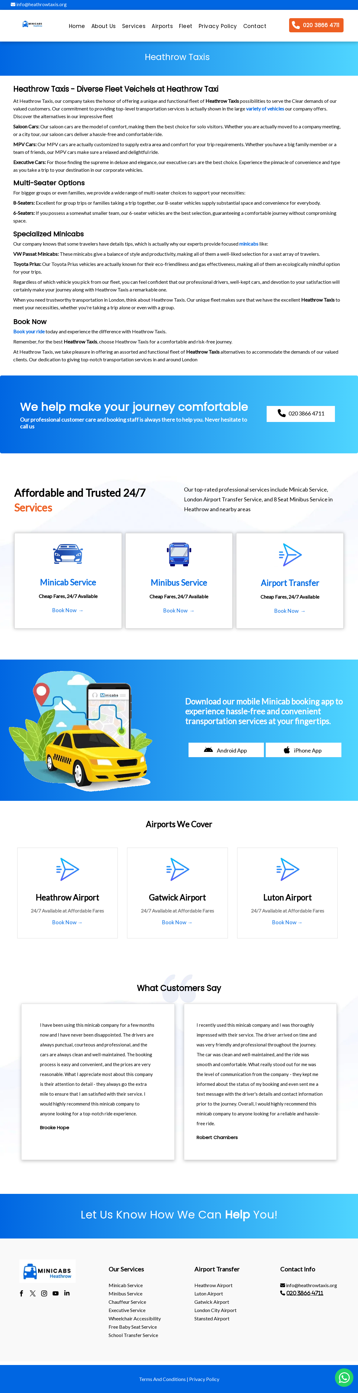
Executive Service (127, 1310)
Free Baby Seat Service (133, 1327)
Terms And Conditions (162, 1379)
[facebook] (21, 1294)
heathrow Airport (213, 1285)
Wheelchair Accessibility (135, 1318)
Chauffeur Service (127, 1302)
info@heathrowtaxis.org (39, 4)
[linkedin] (66, 1294)
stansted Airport (211, 1318)
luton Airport (208, 1293)
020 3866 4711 (304, 1293)
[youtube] (55, 1294)
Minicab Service (126, 1285)
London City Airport (215, 1310)
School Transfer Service (133, 1335)
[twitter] (32, 1294)
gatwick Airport (211, 1302)
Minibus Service (125, 1293)
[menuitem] (77, 27)
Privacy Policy (204, 1379)
